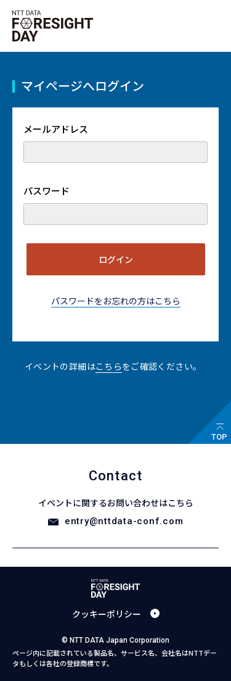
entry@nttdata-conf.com (124, 521)
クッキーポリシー (106, 614)
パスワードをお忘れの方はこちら (115, 301)
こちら (108, 366)
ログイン (116, 259)
